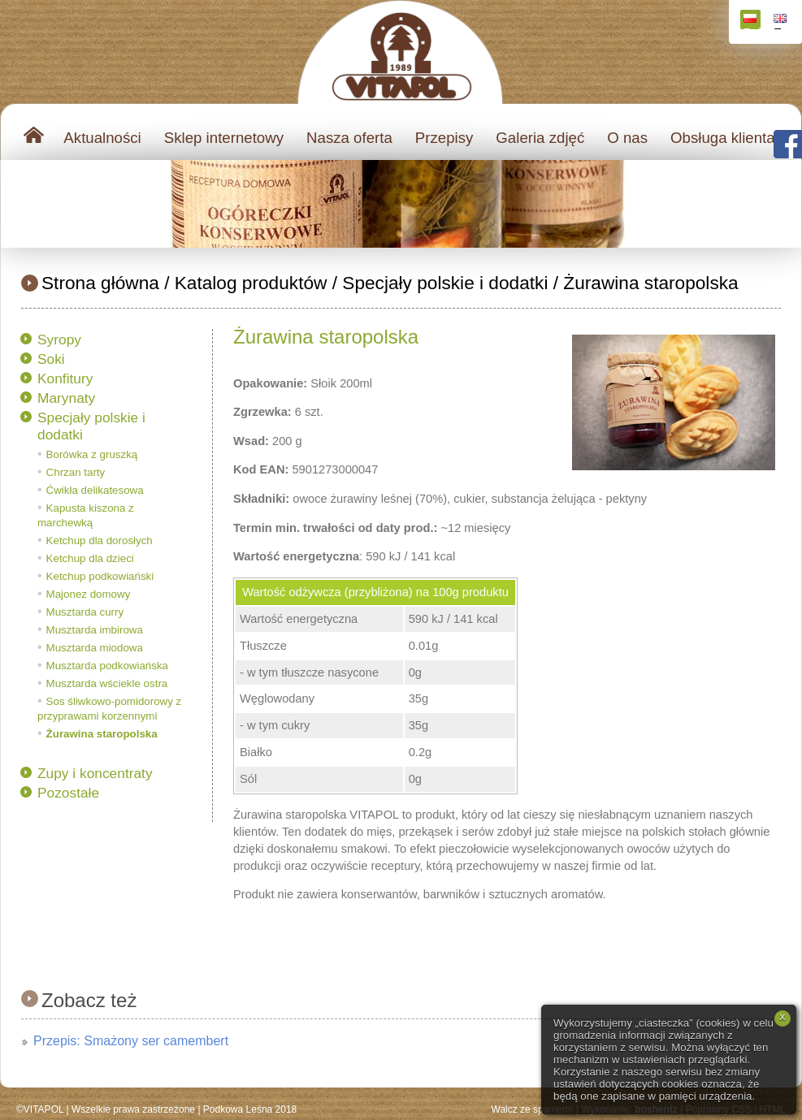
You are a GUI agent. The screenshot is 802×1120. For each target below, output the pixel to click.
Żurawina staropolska (650, 282)
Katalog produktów (251, 282)
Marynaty (66, 398)
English (782, 21)
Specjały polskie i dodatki (445, 282)
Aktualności (102, 137)
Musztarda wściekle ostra (107, 683)
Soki (51, 359)
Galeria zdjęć (540, 137)
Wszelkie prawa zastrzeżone (133, 1109)
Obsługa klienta (722, 137)
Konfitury (65, 378)
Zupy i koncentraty (95, 773)
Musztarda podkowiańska (107, 665)
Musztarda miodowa (94, 648)
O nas (627, 137)
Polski (752, 21)
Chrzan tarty (76, 472)
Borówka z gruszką (92, 454)
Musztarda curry (85, 612)
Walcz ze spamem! (533, 1109)
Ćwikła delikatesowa (95, 490)
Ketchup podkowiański (100, 576)
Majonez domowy (88, 594)
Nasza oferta (349, 137)
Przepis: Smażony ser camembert (130, 1041)
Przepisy (444, 137)
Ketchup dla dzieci (90, 558)
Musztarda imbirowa (94, 630)
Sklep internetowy (224, 137)
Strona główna (100, 282)
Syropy (59, 339)
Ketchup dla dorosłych (99, 540)
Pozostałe (68, 793)
